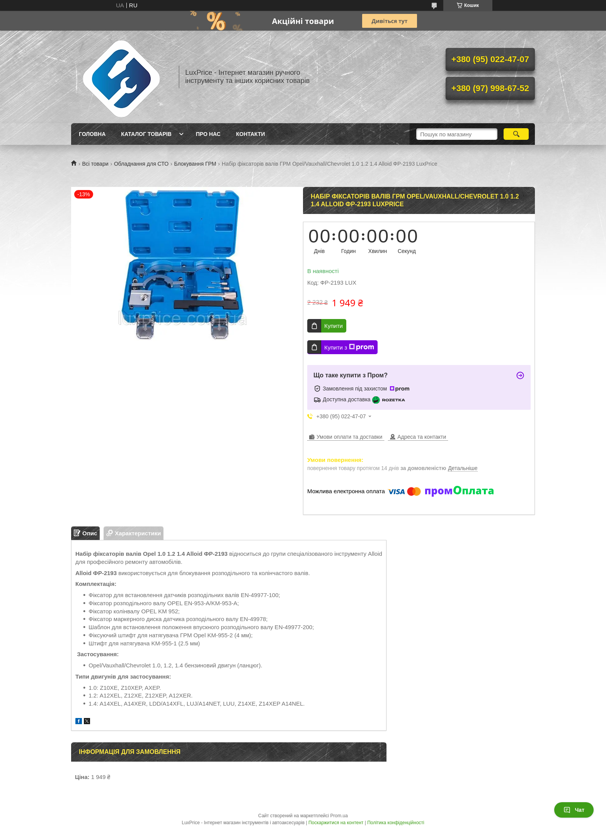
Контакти (250, 134)
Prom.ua (339, 815)
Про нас (208, 134)
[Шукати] (516, 134)
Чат (573, 809)
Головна (92, 134)
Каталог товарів (146, 134)
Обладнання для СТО (141, 164)
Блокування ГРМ (195, 164)
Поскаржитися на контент (335, 822)
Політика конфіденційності (395, 822)
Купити (333, 325)
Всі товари (95, 164)
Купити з (349, 347)
